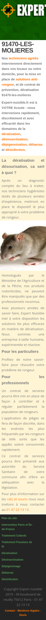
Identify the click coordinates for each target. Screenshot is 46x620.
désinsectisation (14, 139)
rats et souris (17, 499)
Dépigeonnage (11, 566)
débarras (36, 144)
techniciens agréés (23, 58)
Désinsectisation (12, 559)
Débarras (7, 572)
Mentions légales (29, 610)
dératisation (11, 134)
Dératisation (9, 553)
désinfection (15, 150)
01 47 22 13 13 (17, 509)
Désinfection (10, 579)
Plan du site (9, 518)
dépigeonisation (14, 144)
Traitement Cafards (14, 535)
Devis (23, 614)
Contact (10, 610)
